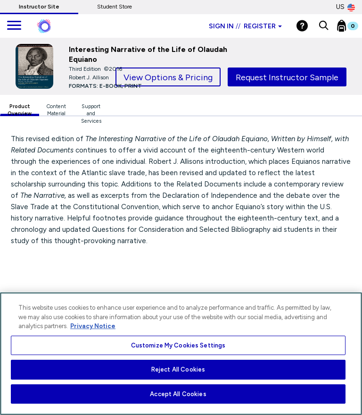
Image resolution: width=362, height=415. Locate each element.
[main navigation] (14, 26)
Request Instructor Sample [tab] (287, 77)
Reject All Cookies (178, 369)
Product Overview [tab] (20, 109)
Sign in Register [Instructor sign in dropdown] (245, 26)
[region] (181, 353)
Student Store (114, 6)
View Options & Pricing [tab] (168, 77)
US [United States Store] (345, 7)
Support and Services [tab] (91, 109)
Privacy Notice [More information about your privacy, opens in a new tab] (92, 326)
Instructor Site (39, 6)
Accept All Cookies (178, 394)
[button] (323, 26)
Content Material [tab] (56, 109)
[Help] (302, 26)
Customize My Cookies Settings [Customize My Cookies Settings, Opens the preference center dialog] (178, 345)
